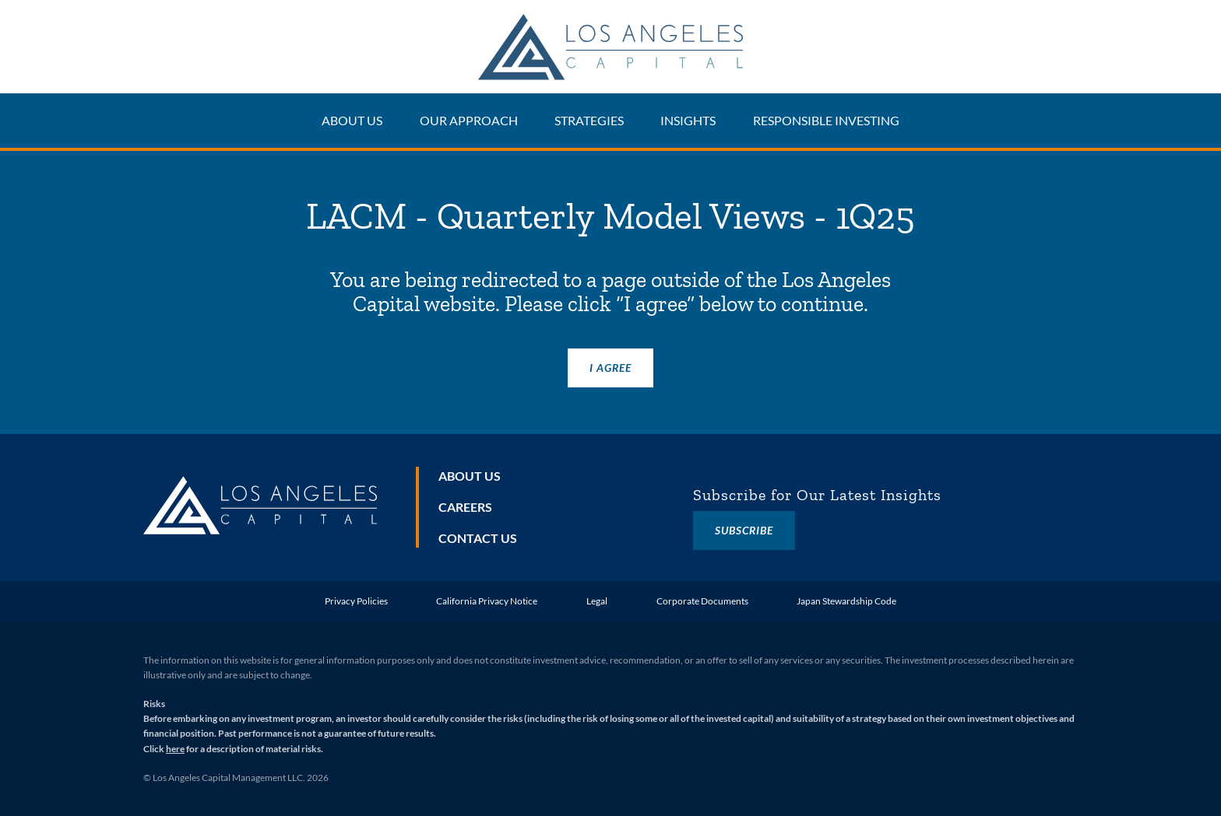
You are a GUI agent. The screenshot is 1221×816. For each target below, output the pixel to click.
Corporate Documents (702, 601)
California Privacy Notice (486, 601)
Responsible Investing (826, 120)
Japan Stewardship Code (846, 601)
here (175, 749)
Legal (596, 601)
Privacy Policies (356, 601)
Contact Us (477, 538)
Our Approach (469, 120)
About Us (352, 120)
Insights (688, 120)
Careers (465, 506)
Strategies (589, 120)
